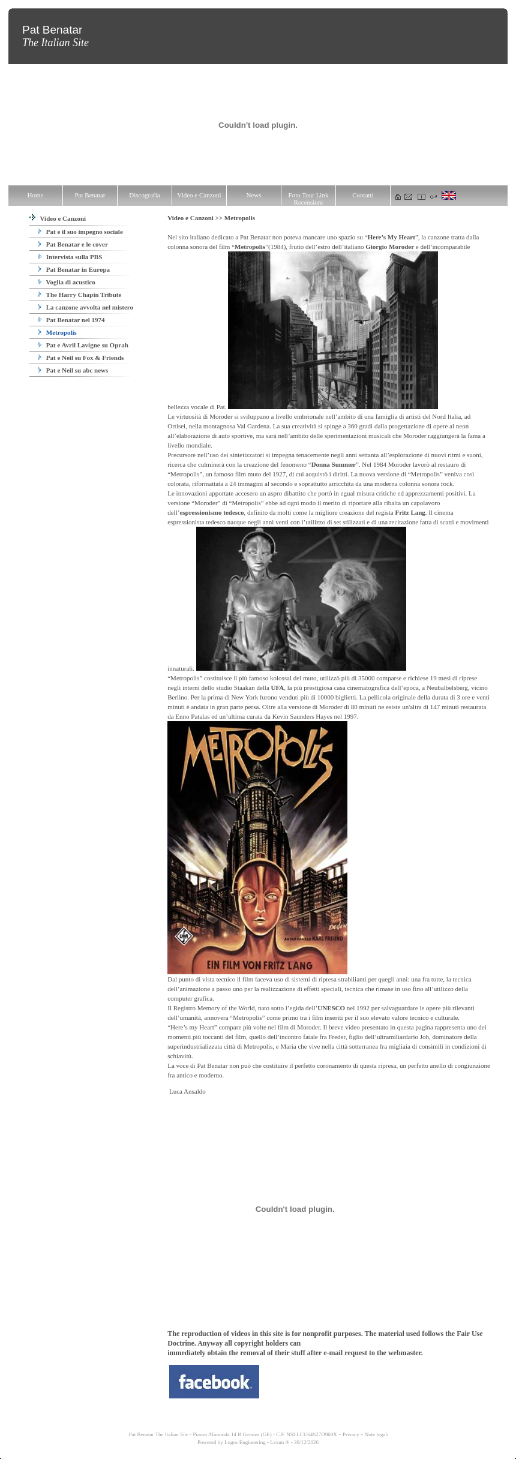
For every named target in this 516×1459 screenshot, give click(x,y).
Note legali (377, 1434)
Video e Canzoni (57, 218)
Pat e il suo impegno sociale (80, 231)
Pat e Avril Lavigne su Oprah (83, 345)
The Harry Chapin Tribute (79, 294)
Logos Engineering (245, 1442)
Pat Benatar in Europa (74, 269)
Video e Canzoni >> (195, 217)
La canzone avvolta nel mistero (85, 307)
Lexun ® (279, 1442)
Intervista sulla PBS (70, 256)
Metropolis (57, 332)
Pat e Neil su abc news (73, 370)
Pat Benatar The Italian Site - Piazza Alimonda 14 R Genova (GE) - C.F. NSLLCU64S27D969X (232, 1434)
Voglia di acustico (66, 282)
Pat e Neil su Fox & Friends (81, 357)
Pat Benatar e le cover (73, 244)
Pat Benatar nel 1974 (71, 319)
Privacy (351, 1434)
